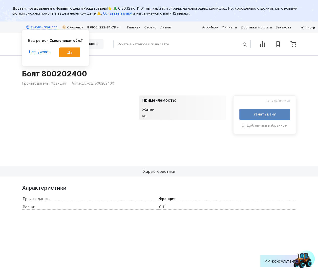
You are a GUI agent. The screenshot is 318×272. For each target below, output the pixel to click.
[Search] (182, 44)
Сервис (150, 27)
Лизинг (165, 27)
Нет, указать (40, 52)
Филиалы (229, 27)
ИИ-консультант (283, 261)
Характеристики (159, 171)
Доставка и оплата (256, 27)
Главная (133, 27)
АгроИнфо (210, 27)
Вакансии (283, 27)
